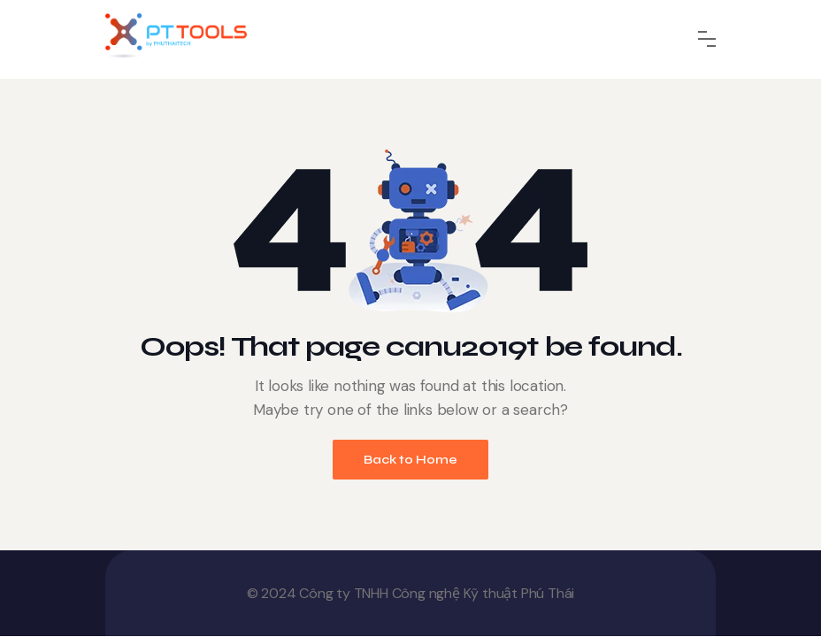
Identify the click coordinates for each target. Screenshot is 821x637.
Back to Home (410, 459)
